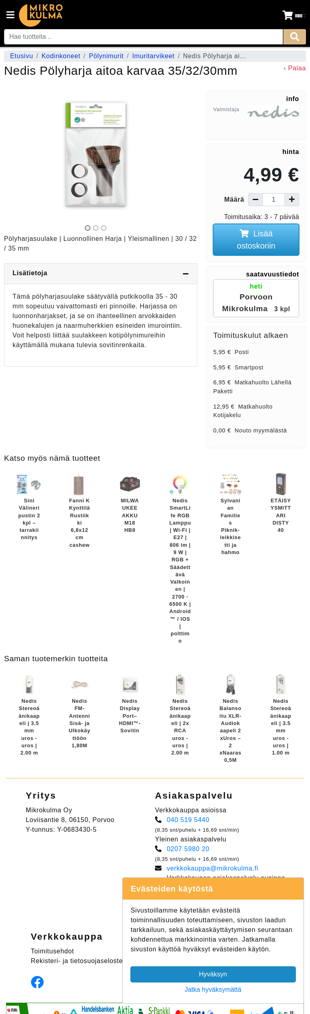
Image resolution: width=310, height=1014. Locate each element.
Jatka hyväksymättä (212, 989)
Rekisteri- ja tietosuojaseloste (77, 960)
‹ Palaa (295, 68)
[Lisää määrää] (291, 199)
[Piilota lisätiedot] (185, 273)
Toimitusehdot (52, 951)
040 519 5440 (188, 819)
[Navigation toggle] (10, 15)
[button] (17, 162)
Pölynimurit (106, 56)
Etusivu (21, 56)
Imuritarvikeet (153, 56)
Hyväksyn (213, 974)
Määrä (234, 199)
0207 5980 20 (188, 848)
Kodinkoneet (61, 56)
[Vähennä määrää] (255, 199)
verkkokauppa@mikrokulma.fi (212, 868)
